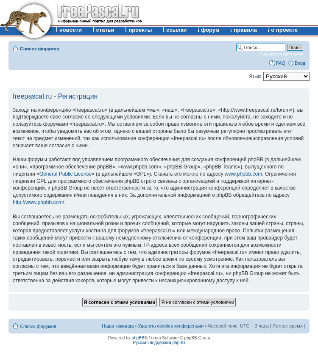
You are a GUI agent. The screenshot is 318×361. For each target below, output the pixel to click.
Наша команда (118, 325)
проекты (140, 30)
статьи (105, 30)
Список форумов (39, 48)
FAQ (280, 63)
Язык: (255, 76)
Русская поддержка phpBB (159, 342)
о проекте (284, 30)
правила (245, 30)
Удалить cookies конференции (171, 325)
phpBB (137, 338)
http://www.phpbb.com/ (38, 202)
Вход (300, 63)
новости (70, 30)
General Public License (65, 174)
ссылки (176, 30)
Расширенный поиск (281, 53)
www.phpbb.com (243, 174)
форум (210, 30)
